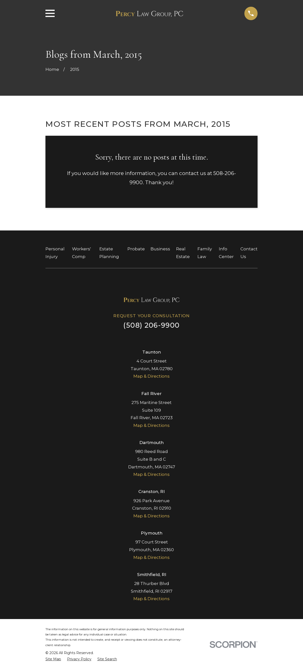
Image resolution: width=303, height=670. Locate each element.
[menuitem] (53, 659)
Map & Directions (151, 376)
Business (160, 248)
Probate (136, 248)
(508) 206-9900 (151, 325)
